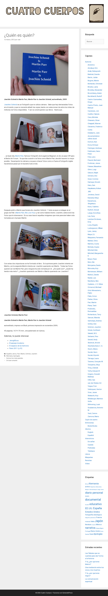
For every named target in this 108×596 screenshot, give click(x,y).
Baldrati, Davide (94, 74)
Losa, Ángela (93, 225)
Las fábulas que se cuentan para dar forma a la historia (94, 555)
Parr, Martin (21, 354)
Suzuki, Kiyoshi (93, 355)
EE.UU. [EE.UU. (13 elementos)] (89, 508)
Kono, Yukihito (93, 207)
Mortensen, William (95, 272)
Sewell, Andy (92, 340)
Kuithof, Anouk (93, 210)
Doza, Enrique (93, 145)
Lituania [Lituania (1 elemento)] (94, 524)
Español (9, 354)
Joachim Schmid (10, 105)
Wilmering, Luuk (94, 404)
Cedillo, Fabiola (93, 114)
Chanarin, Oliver (94, 120)
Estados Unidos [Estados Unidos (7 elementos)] (92, 512)
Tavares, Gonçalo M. (95, 361)
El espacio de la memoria (19, 346)
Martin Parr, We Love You (25, 213)
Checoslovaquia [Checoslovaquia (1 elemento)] (93, 489)
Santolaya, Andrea (95, 321)
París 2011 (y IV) (15, 348)
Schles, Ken (92, 324)
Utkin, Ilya (91, 380)
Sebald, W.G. (92, 333)
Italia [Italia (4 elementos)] (92, 521)
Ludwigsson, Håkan (95, 228)
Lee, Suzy (91, 216)
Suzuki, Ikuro (92, 352)
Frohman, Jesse (94, 163)
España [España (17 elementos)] (97, 508)
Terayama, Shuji (94, 365)
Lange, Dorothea (94, 213)
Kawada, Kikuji (93, 198)
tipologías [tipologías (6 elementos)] (98, 534)
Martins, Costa (93, 244)
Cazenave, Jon (93, 111)
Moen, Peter (92, 259)
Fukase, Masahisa (94, 166)
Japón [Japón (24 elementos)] (99, 521)
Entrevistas (89, 423)
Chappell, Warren (94, 123)
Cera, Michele (93, 117)
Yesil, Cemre (92, 413)
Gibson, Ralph (93, 173)
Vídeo (87, 464)
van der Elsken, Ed (94, 383)
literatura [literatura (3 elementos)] (88, 525)
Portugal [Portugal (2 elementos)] (87, 531)
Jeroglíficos (14, 340)
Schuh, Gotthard (94, 330)
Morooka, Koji (93, 268)
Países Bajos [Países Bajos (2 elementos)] (99, 528)
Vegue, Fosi (92, 386)
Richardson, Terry (94, 314)
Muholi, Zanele (93, 275)
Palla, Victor (92, 296)
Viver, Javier (92, 392)
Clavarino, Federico (95, 127)
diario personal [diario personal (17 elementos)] (94, 492)
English (90, 432)
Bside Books (92, 426)
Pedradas (91, 448)
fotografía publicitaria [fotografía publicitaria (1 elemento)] (90, 517)
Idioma (88, 429)
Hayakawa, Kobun (94, 188)
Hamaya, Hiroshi (94, 182)
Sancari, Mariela (94, 318)
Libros (14, 354)
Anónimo (91, 65)
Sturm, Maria (92, 349)
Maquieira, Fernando (95, 237)
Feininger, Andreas (95, 148)
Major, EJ (91, 234)
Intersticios (89, 438)
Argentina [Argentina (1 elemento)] (93, 487)
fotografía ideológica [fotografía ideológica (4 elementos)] (93, 515)
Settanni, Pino (93, 336)
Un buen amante (11, 360)
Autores (88, 62)
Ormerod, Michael (94, 287)
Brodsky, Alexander (95, 90)
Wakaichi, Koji (93, 396)
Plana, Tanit (92, 305)
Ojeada (90, 445)
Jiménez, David (93, 195)
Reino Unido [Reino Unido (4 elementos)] (95, 531)
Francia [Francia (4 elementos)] (99, 517)
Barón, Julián (93, 77)
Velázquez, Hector (95, 389)
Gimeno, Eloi (92, 176)
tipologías (16, 356)
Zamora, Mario (93, 416)
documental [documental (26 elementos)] (93, 499)
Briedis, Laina (93, 87)
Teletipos (91, 451)
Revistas (88, 460)
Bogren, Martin (93, 81)
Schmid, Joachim (31, 354)
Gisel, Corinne (93, 179)
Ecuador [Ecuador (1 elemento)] (87, 504)
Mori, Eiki (91, 262)
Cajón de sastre (91, 420)
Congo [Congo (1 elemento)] (98, 489)
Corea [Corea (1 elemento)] (102, 489)
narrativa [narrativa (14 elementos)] (90, 527)
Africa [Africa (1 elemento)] (86, 484)
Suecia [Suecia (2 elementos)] (87, 534)
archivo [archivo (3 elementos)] (87, 487)
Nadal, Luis (92, 278)
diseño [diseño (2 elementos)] (87, 496)
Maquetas (89, 457)
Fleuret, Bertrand (94, 160)
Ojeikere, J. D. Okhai (95, 284)
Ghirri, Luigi (92, 169)
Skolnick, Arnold (94, 343)
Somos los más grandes (14, 358)
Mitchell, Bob (92, 250)
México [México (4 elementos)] (99, 524)
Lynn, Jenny (92, 231)
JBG (89, 191)
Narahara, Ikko (93, 281)
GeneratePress (68, 593)
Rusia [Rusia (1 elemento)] (101, 531)
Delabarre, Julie (93, 133)
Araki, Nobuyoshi (94, 71)
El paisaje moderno (16, 343)
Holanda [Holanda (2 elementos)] (87, 521)
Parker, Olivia (92, 299)
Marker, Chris (93, 241)
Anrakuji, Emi (93, 68)
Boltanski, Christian (95, 84)
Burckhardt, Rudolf (95, 96)
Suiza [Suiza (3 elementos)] (91, 534)
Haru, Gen (91, 185)
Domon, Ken (92, 142)
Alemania (9, 356)
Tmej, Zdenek (93, 368)
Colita (90, 130)
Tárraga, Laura (93, 358)
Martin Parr (19, 156)
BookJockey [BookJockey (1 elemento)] (99, 487)
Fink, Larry (91, 157)
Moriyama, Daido (94, 265)
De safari (91, 442)
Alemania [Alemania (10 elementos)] (94, 483)
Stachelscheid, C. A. (95, 346)
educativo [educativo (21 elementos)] (95, 504)
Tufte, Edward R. (94, 371)
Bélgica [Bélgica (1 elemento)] (87, 489)
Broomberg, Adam (95, 93)
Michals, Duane (93, 247)
